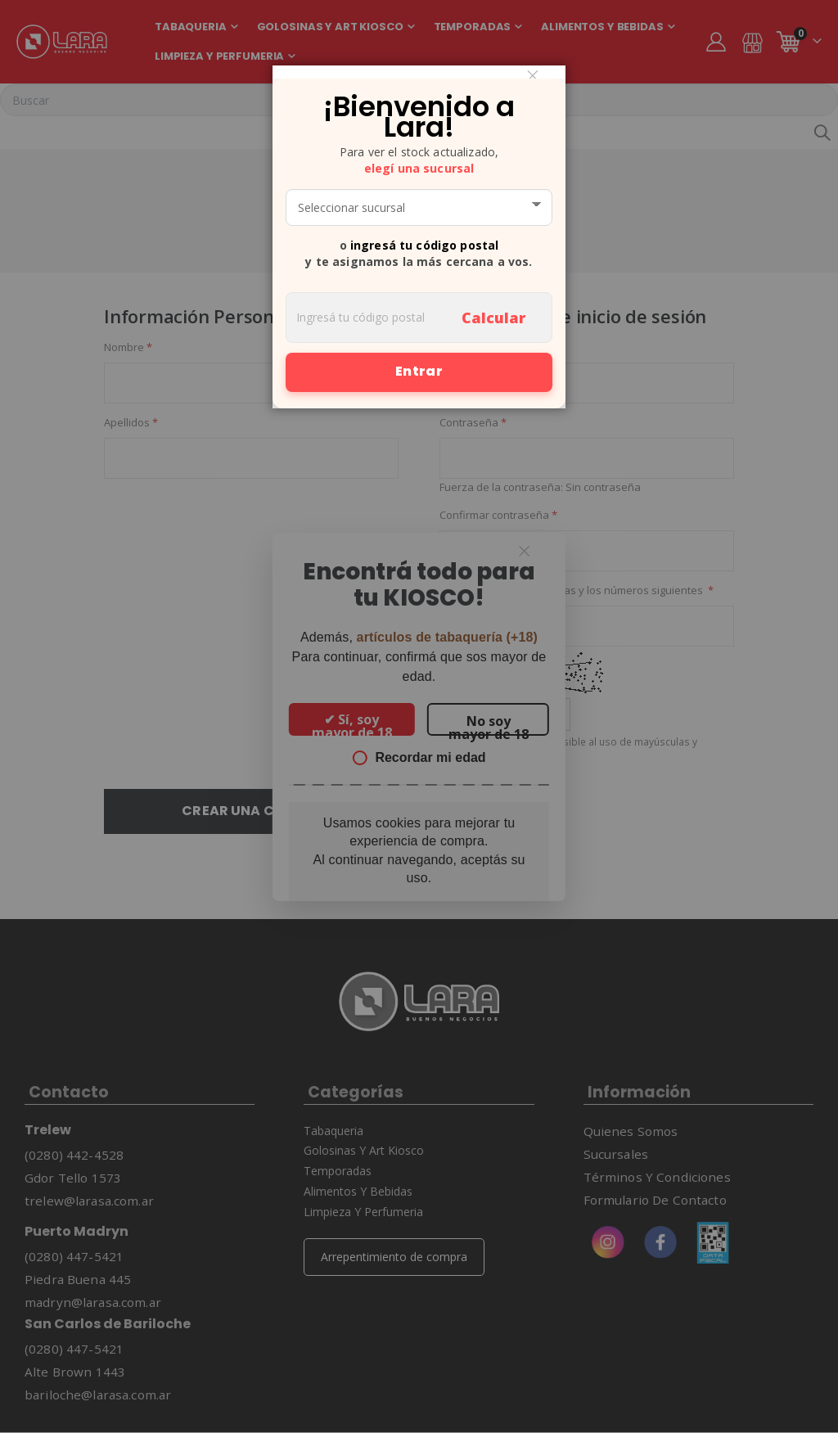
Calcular (493, 317)
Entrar (419, 371)
